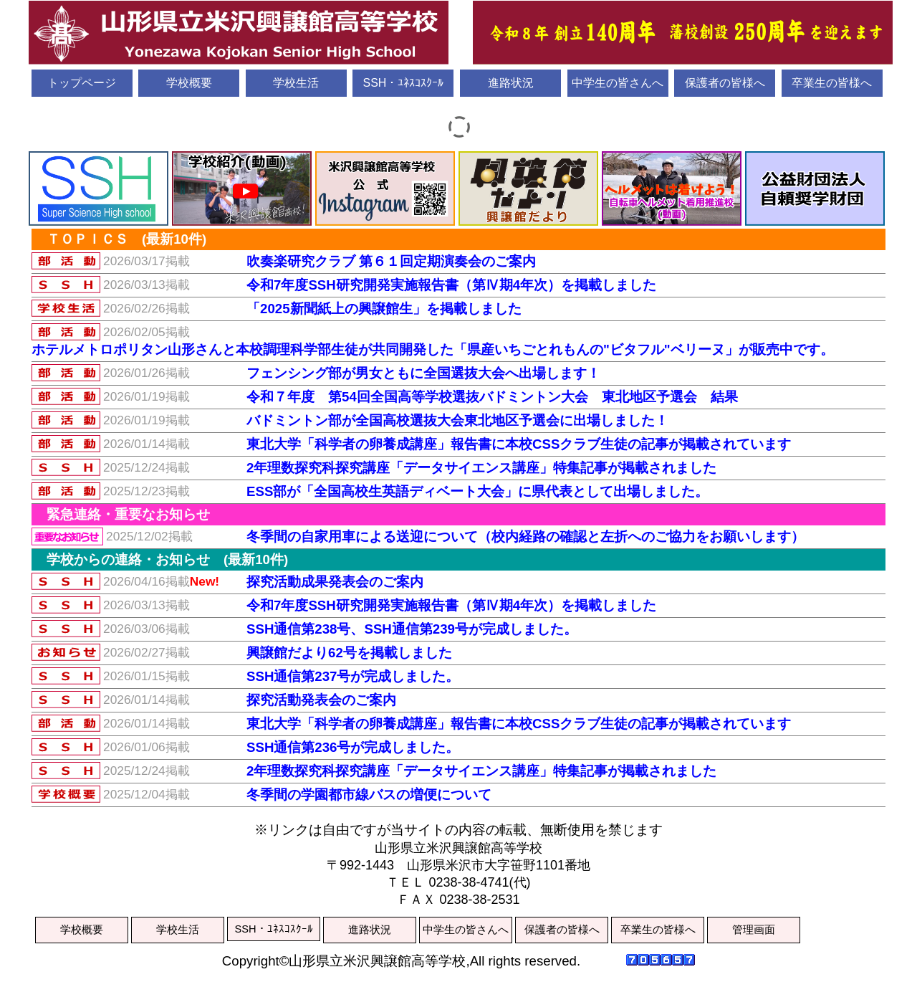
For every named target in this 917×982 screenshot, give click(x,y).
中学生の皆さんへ (617, 83)
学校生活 (296, 83)
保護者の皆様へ (725, 83)
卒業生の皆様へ (832, 83)
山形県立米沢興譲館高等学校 (458, 33)
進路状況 (511, 83)
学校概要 (189, 83)
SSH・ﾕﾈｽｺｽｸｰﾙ (403, 83)
